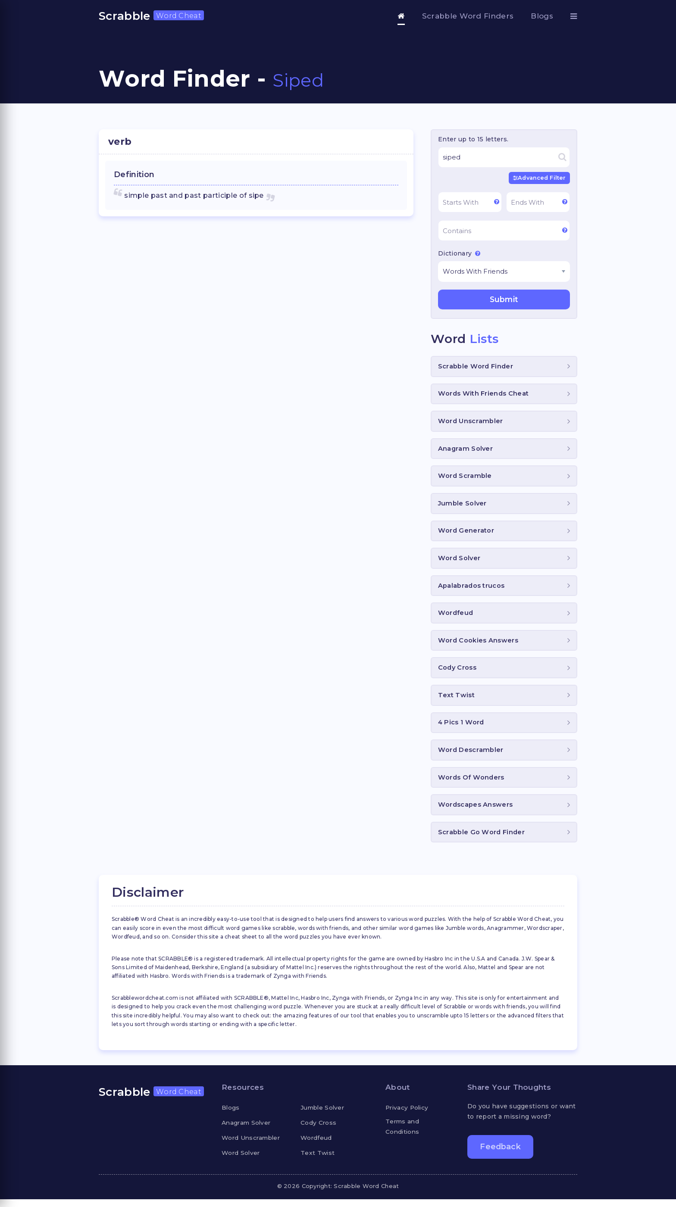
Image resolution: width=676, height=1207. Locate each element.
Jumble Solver (462, 506)
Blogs (542, 16)
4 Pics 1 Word (461, 728)
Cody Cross (457, 673)
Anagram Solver (466, 450)
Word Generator (466, 534)
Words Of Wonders (471, 784)
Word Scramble (465, 478)
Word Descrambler (471, 756)
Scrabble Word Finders (468, 16)
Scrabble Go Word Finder (482, 840)
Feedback (500, 1155)
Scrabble (151, 16)
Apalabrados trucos (471, 589)
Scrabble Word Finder (476, 367)
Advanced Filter (538, 178)
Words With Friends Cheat (484, 395)
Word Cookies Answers (478, 645)
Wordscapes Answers (475, 812)
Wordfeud (456, 617)
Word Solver (460, 562)
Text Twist (456, 700)
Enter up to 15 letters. (473, 139)
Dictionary (459, 253)
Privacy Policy (408, 1115)
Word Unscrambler (471, 422)
